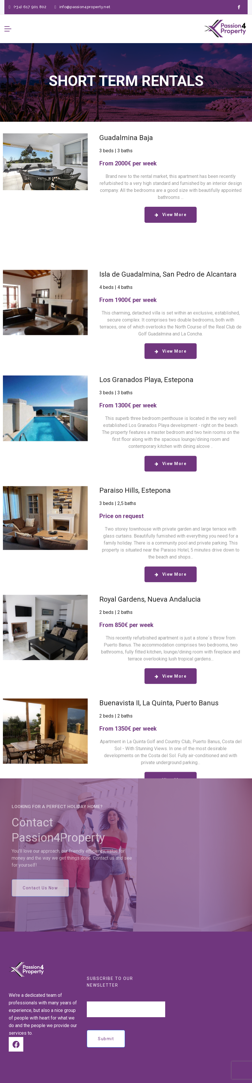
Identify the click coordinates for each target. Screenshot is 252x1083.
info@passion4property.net (84, 7)
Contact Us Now (40, 888)
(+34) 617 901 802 (30, 7)
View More (174, 214)
